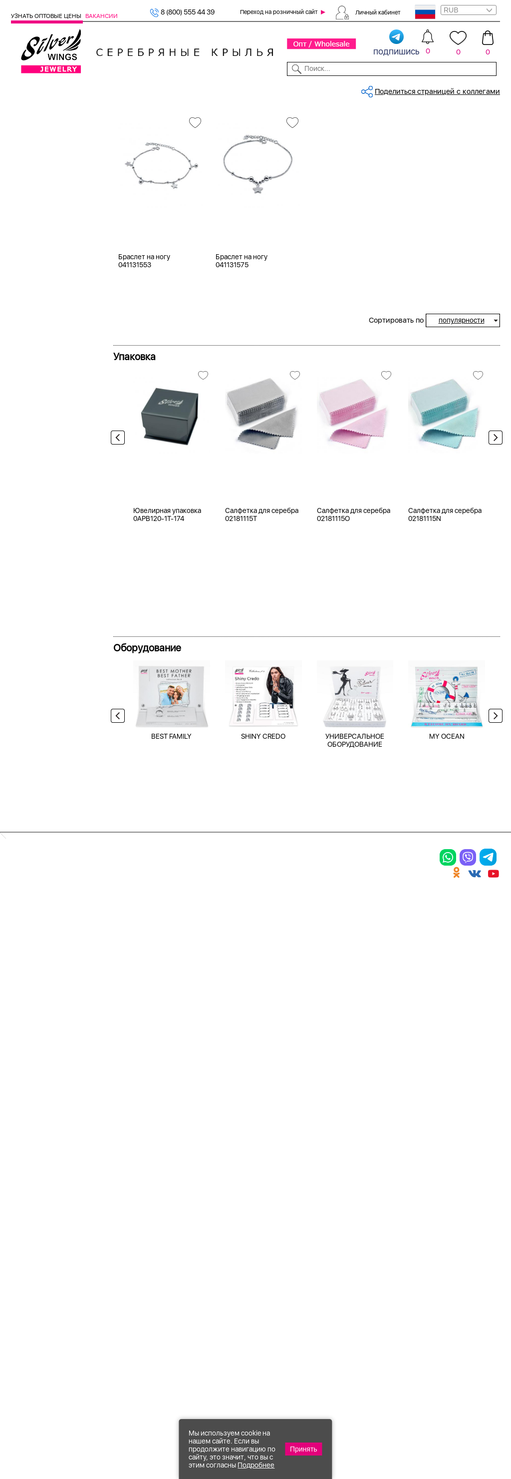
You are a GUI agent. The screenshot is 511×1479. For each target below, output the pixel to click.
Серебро (38, 238)
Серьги (35, 174)
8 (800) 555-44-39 (453, 1425)
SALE (104, 88)
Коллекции (209, 88)
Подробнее (256, 1465)
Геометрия (41, 512)
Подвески (30, 1249)
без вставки (44, 357)
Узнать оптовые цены (47, 15)
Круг (31, 537)
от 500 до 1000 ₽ (52, 602)
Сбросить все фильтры (157, 156)
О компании (397, 88)
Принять (303, 1449)
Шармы (25, 1266)
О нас (355, 1221)
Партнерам (249, 88)
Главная (125, 122)
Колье (33, 199)
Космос (36, 448)
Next (493, 568)
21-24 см (38, 409)
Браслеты (40, 186)
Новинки (130, 88)
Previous (120, 568)
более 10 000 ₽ (49, 652)
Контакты (357, 88)
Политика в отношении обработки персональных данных (289, 1323)
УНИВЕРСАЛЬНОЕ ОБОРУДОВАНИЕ (354, 1037)
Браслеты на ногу (53, 149)
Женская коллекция (45, 136)
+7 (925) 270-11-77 (351, 1425)
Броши (107, 1221)
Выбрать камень (66, 88)
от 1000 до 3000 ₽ (55, 614)
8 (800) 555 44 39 (182, 12)
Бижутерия (168, 88)
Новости (286, 88)
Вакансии (101, 15)
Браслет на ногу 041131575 (241, 388)
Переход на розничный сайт (279, 11)
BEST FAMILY (171, 1033)
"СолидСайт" (183, 1375)
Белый (34, 278)
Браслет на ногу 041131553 (144, 388)
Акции (273, 1221)
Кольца (35, 161)
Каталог (23, 88)
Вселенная (41, 488)
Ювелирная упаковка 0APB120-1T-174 (167, 812)
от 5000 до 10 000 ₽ (58, 639)
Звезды (36, 525)
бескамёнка (44, 369)
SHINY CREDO (263, 1033)
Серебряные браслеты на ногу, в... (303, 122)
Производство (289, 1187)
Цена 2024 (41, 317)
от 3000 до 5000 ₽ (55, 627)
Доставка (320, 88)
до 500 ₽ (38, 589)
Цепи (188, 1187)
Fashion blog (368, 1284)
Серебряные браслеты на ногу (193, 122)
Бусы (104, 1256)
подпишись (396, 42)
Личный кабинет (378, 12)
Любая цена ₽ (47, 577)
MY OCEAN (447, 1033)
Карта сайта (368, 1301)
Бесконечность (49, 500)
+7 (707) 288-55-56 (445, 1442)
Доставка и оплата (381, 1187)
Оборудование (447, 88)
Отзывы (488, 88)
